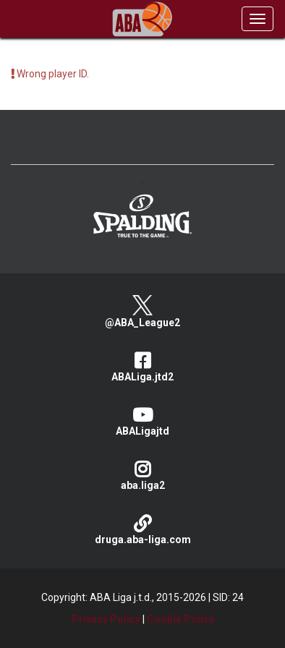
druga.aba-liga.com (142, 529)
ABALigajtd (142, 421)
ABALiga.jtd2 (142, 367)
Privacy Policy (106, 619)
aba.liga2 (142, 475)
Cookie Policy (180, 619)
